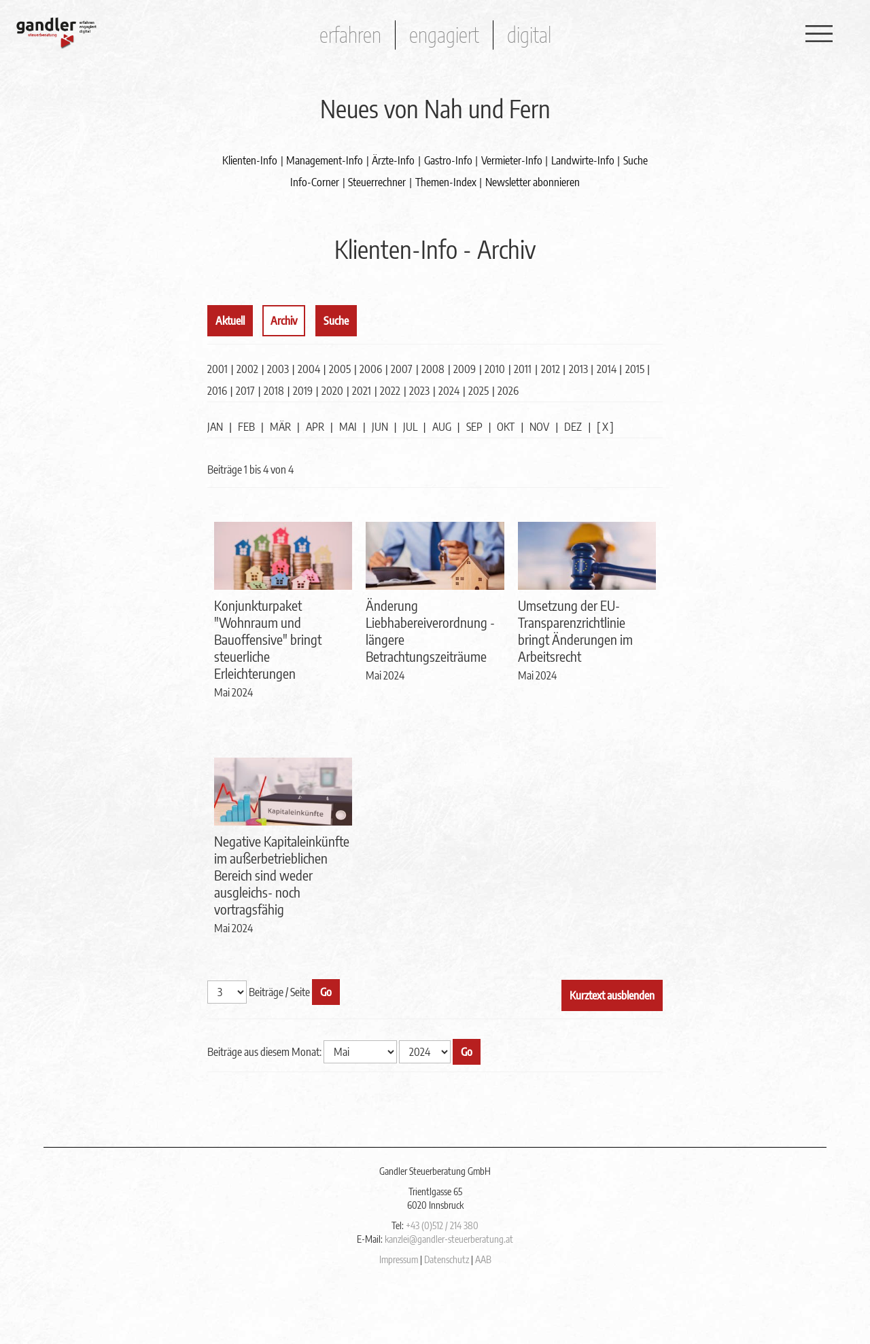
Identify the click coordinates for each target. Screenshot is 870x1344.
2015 (634, 369)
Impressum (398, 1259)
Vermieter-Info (511, 160)
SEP (474, 427)
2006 (371, 369)
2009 (464, 369)
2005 (340, 369)
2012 (550, 369)
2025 (478, 390)
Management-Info (324, 160)
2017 (245, 390)
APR (315, 427)
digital (529, 35)
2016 (217, 390)
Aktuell (230, 321)
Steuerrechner (377, 182)
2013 (578, 369)
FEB (246, 427)
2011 (523, 369)
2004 (309, 369)
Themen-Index (445, 182)
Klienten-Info (249, 160)
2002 (247, 369)
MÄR (280, 427)
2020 (332, 390)
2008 (433, 369)
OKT (506, 427)
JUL (410, 427)
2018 (274, 390)
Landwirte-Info (582, 160)
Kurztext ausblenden (612, 995)
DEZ (573, 427)
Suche (635, 160)
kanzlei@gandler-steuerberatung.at (449, 1239)
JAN (215, 427)
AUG (441, 427)
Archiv (284, 321)
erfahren (350, 35)
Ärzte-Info (393, 160)
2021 (361, 390)
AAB (483, 1259)
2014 (606, 369)
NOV (539, 427)
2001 (217, 369)
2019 (303, 390)
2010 (495, 369)
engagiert (444, 35)
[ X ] (605, 427)
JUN (380, 427)
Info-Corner (314, 182)
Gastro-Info (448, 160)
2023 (419, 390)
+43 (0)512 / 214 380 (442, 1225)
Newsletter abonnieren (532, 182)
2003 (278, 369)
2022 (390, 390)
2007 (402, 369)
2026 (508, 390)
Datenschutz (446, 1259)
